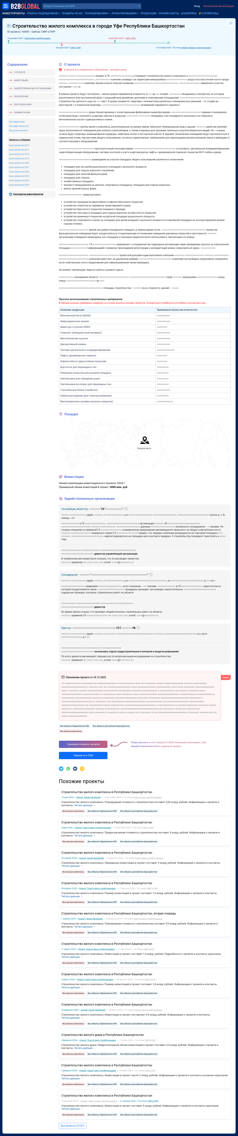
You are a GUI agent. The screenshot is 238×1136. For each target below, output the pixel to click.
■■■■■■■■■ (163, 315)
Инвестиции (21, 80)
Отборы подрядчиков (42, 13)
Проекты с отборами (19, 139)
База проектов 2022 (19, 171)
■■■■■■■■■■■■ (85, 75)
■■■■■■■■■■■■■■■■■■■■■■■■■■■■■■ (184, 229)
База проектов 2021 (19, 167)
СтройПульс (210, 13)
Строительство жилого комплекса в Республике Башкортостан (106, 792)
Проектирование (88, 797)
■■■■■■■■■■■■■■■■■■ (111, 589)
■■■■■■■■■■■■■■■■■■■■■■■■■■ (121, 104)
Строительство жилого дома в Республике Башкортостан (102, 1035)
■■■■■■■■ (175, 94)
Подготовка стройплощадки (37, 38)
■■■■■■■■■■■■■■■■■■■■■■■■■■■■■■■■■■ (205, 97)
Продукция (148, 13)
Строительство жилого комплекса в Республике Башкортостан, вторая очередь (118, 913)
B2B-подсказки (22, 104)
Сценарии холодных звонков (83, 744)
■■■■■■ (63, 75)
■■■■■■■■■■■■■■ (121, 75)
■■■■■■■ (162, 326)
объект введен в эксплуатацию (196, 48)
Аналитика (189, 13)
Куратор (66, 627)
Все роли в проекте (18, 130)
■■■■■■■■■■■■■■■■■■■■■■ (75, 159)
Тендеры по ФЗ (72, 13)
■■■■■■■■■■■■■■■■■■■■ (203, 75)
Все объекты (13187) (72, 1125)
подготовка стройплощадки (147, 797)
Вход (197, 6)
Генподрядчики (96, 13)
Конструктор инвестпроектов (28, 194)
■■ (75, 86)
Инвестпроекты (13, 13)
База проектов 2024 (19, 180)
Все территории (17, 121)
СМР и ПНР (76, 48)
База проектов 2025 (19, 185)
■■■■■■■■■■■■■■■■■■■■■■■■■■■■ (155, 148)
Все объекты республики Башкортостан (111, 726)
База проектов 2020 (19, 163)
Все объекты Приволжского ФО (74, 726)
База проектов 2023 (19, 176)
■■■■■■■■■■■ (165, 401)
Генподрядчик (69, 574)
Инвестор (82, 508)
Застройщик (68, 508)
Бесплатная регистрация (219, 6)
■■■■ (72, 75)
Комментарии (22, 112)
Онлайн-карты (169, 13)
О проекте (19, 72)
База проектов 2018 (19, 154)
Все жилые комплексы (71, 731)
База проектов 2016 (19, 145)
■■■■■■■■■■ (102, 79)
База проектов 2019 (19, 158)
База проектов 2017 (19, 149)
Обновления (21, 96)
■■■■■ (137, 288)
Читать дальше (83, 805)
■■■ (98, 101)
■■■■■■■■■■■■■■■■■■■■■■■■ (76, 79)
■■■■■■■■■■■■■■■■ (165, 83)
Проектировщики (123, 13)
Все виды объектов (18, 126)
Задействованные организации (32, 88)
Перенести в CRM (83, 755)
